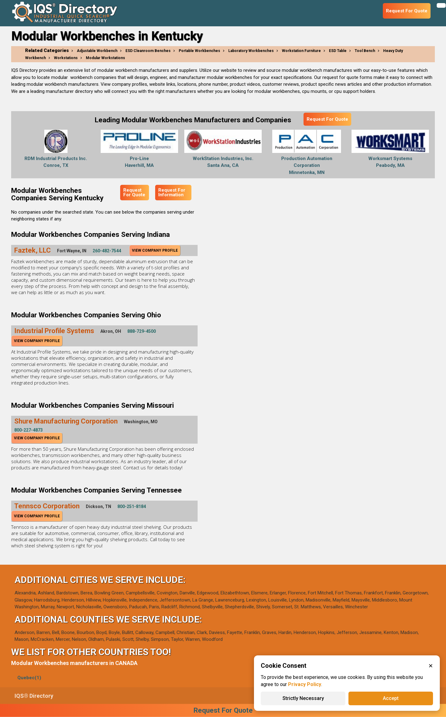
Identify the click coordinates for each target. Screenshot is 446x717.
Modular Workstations (105, 58)
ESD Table (338, 51)
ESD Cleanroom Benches (148, 51)
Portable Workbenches (199, 51)
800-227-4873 (28, 430)
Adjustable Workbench (97, 51)
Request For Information (171, 192)
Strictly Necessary (303, 698)
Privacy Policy (304, 684)
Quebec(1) (29, 677)
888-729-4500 (141, 331)
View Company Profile (155, 250)
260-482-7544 (107, 250)
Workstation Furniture (301, 51)
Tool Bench (365, 51)
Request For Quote (327, 119)
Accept (391, 698)
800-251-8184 (131, 506)
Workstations (66, 58)
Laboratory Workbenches (251, 51)
